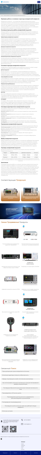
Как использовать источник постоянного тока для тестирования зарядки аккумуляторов (21, 383)
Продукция (5, 452)
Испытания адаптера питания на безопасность (15, 375)
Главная (2, 15)
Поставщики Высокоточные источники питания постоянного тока (20, 388)
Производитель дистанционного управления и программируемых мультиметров (20, 397)
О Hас (25, 452)
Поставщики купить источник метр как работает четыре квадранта (20, 406)
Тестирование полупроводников (11, 402)
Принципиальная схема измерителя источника (15, 371)
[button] (38, 192)
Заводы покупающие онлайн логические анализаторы (17, 379)
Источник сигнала (7, 411)
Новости (15, 452)
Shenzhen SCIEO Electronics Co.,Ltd (14, 144)
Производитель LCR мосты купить (11, 393)
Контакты (36, 452)
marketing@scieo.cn (27, 424)
